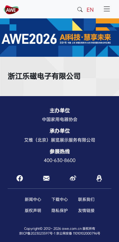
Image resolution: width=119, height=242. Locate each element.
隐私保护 (59, 210)
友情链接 (86, 210)
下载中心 (59, 199)
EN (90, 9)
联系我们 (86, 199)
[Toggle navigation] (107, 9)
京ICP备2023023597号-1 (37, 233)
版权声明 (33, 210)
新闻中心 (33, 199)
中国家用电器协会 (59, 119)
